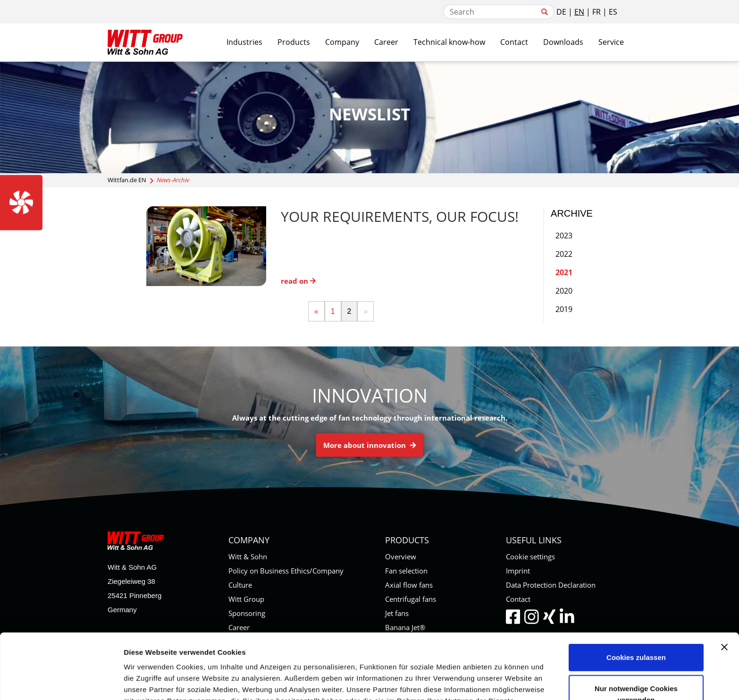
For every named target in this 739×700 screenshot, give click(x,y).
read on (298, 281)
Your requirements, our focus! (400, 216)
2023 (563, 235)
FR (596, 12)
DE (561, 12)
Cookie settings (530, 556)
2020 (563, 291)
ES (613, 12)
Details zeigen (502, 681)
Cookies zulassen (636, 596)
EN (579, 12)
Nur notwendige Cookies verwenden (636, 632)
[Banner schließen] (724, 585)
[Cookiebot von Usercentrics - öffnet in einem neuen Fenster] (61, 682)
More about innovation (369, 445)
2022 (563, 254)
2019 (563, 309)
